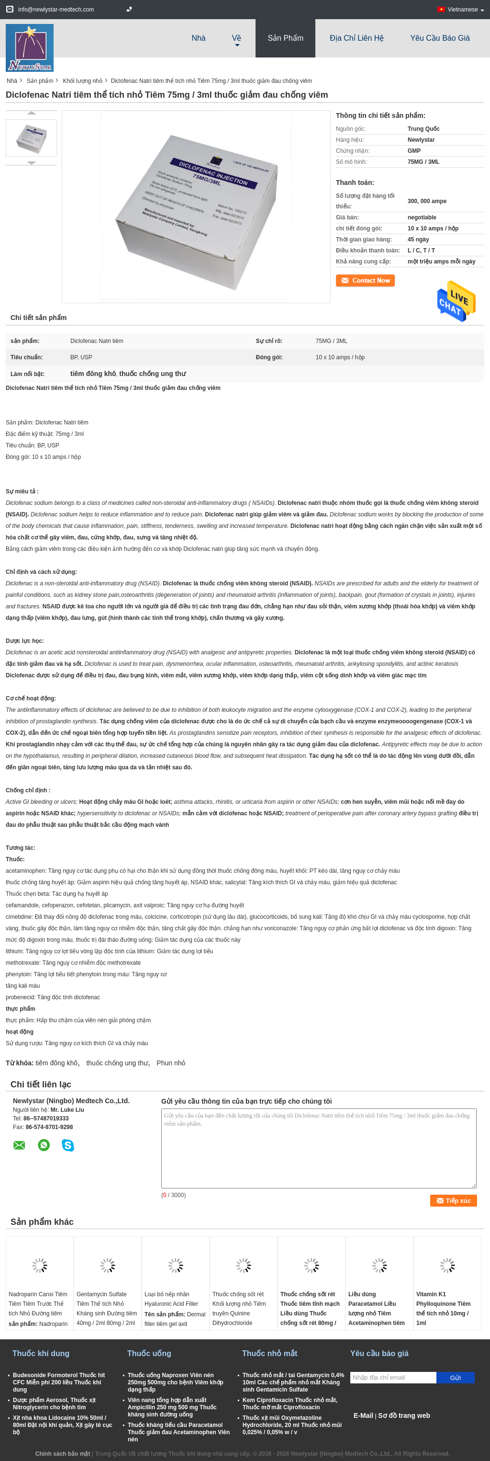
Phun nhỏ (170, 1063)
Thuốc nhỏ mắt (269, 1353)
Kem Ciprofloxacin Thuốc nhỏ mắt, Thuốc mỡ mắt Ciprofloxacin (290, 1404)
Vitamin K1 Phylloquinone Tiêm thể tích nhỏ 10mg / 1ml (443, 1308)
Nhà (198, 38)
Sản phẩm (285, 38)
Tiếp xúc (346, 279)
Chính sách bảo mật (62, 1453)
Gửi (455, 1377)
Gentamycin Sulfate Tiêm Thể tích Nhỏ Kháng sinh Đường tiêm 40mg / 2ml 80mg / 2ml (107, 1308)
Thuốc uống (149, 1353)
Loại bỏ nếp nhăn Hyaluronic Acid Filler (171, 1299)
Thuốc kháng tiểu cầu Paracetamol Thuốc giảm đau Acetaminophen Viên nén (179, 1432)
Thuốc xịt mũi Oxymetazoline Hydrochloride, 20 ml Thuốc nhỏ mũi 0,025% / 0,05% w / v (292, 1425)
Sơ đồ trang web (404, 1415)
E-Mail (363, 1415)
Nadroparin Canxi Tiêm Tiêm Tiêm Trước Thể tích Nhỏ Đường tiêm (38, 1304)
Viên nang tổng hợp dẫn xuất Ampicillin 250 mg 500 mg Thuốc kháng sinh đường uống (172, 1407)
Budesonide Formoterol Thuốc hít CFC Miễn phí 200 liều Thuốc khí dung (59, 1382)
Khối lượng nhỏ (82, 81)
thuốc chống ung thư (117, 1063)
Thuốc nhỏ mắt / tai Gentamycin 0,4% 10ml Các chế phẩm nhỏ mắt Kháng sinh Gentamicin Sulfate (293, 1382)
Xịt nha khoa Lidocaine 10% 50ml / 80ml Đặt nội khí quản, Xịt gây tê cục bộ (62, 1425)
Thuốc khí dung (40, 1353)
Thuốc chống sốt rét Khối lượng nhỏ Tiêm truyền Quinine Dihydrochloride (239, 1308)
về (237, 38)
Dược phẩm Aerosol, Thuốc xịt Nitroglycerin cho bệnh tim (54, 1404)
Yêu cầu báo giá (440, 38)
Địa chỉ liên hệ (357, 38)
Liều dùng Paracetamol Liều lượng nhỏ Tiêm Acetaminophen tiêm (376, 1308)
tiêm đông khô (56, 1063)
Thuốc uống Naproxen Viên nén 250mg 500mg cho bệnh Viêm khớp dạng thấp (175, 1382)
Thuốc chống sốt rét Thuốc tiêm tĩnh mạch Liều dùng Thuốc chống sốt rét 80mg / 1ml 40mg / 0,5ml (310, 1313)
